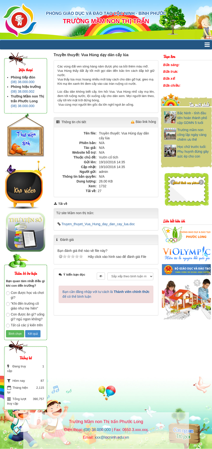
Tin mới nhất (199, 104)
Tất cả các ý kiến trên (24, 325)
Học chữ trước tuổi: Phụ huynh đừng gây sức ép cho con (193, 151)
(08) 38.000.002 (22, 91)
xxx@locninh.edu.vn (112, 437)
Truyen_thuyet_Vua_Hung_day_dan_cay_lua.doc (96, 224)
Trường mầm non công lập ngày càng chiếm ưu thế (191, 134)
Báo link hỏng (146, 122)
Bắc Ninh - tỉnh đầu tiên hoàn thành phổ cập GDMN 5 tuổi (192, 118)
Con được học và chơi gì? (25, 295)
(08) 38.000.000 (22, 82)
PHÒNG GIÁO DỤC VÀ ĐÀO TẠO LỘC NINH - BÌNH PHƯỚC (106, 13)
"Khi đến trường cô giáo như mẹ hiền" (22, 306)
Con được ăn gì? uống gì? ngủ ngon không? (25, 316)
